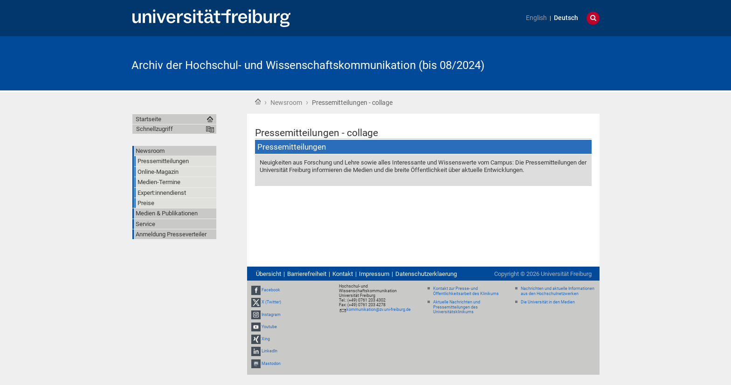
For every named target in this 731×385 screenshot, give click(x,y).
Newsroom (286, 102)
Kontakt (342, 273)
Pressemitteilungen (291, 146)
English (536, 18)
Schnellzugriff (154, 128)
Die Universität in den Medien (548, 302)
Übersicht (268, 273)
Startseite (258, 101)
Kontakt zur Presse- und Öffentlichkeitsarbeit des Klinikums (466, 291)
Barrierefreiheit (306, 273)
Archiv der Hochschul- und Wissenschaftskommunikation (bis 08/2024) (307, 65)
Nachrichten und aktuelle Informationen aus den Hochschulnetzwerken (557, 291)
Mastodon (271, 363)
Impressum (374, 273)
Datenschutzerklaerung (426, 273)
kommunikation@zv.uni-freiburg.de (378, 309)
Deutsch (566, 18)
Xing (266, 339)
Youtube (269, 326)
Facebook (271, 290)
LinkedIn (269, 351)
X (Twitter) (271, 302)
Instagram (271, 314)
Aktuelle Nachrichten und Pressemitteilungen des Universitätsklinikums (456, 307)
